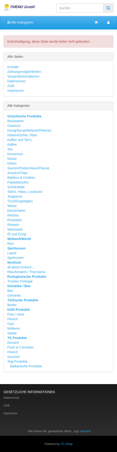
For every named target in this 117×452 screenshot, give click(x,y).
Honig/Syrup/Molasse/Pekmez (29, 130)
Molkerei (13, 328)
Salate (12, 333)
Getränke (14, 295)
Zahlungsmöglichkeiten (24, 72)
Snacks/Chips (17, 173)
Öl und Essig (16, 234)
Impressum (15, 90)
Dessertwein (16, 210)
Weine (12, 206)
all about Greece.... (21, 267)
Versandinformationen (23, 76)
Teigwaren (14, 196)
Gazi (10, 324)
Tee (10, 149)
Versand (85, 431)
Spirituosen (15, 258)
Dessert (13, 342)
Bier (10, 291)
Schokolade (16, 187)
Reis (10, 243)
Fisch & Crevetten (20, 347)
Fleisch (12, 319)
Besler (12, 305)
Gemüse (13, 357)
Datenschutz (16, 81)
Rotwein (13, 225)
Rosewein (14, 220)
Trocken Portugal (19, 281)
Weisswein (15, 229)
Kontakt (12, 67)
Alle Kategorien (20, 22)
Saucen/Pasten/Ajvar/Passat (28, 168)
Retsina (12, 215)
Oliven (12, 163)
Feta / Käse (15, 314)
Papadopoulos (18, 182)
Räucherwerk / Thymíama (26, 272)
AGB (10, 86)
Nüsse (12, 159)
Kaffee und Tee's (19, 140)
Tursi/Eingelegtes (20, 201)
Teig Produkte (17, 361)
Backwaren (15, 121)
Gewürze (14, 126)
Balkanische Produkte (25, 366)
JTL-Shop (66, 444)
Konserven (15, 154)
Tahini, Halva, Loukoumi (24, 192)
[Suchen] (80, 8)
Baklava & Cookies (21, 177)
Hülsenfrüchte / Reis (22, 135)
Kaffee (12, 144)
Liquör (12, 253)
